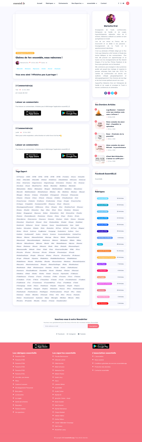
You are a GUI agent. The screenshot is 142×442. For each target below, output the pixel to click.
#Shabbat (59, 270)
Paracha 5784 (102, 211)
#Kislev (19, 231)
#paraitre (20, 301)
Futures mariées (103, 297)
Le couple (101, 277)
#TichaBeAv (20, 279)
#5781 (40, 177)
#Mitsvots (39, 243)
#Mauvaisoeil (21, 240)
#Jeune (52, 225)
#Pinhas (48, 255)
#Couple (66, 201)
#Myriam (71, 243)
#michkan (63, 298)
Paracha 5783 (102, 218)
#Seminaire (20, 270)
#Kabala (35, 228)
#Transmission (37, 282)
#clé (57, 294)
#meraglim (54, 298)
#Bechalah (72, 186)
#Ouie (51, 249)
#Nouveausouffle (22, 249)
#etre (62, 294)
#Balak (46, 186)
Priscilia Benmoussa (61, 356)
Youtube (82, 334)
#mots (77, 298)
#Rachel (30, 261)
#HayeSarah (30, 222)
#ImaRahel (79, 222)
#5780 (34, 177)
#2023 (28, 177)
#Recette (47, 261)
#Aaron (73, 177)
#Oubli (45, 249)
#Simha (41, 273)
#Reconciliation (57, 261)
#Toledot (54, 279)
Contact (104, 3)
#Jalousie (44, 225)
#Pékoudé (26, 258)
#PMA (72, 249)
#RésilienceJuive (38, 267)
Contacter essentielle (102, 370)
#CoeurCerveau (21, 201)
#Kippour (81, 228)
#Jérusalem (27, 228)
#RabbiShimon (21, 261)
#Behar (30, 189)
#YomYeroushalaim (56, 291)
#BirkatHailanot (43, 192)
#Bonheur (74, 192)
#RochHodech (21, 267)
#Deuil (59, 204)
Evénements (63, 3)
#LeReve (70, 231)
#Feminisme (41, 216)
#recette (36, 301)
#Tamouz (31, 276)
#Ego (42, 210)
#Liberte (45, 234)
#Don (60, 207)
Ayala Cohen (59, 391)
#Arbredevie (60, 183)
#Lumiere (53, 234)
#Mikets (72, 240)
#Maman (26, 237)
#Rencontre (20, 264)
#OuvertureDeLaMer (61, 249)
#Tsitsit (75, 282)
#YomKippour (44, 291)
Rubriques (50, 3)
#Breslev (27, 195)
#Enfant (19, 213)
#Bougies (19, 195)
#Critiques (20, 204)
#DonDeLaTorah (70, 207)
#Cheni (34, 198)
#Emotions (67, 210)
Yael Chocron (59, 405)
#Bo (59, 192)
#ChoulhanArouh (67, 198)
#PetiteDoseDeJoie (22, 255)
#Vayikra (45, 288)
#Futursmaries (32, 219)
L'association (99, 356)
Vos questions (102, 303)
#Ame (18, 183)
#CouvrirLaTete (76, 201)
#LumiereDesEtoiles (64, 234)
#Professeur (76, 255)
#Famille (79, 213)
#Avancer (81, 183)
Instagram (71, 334)
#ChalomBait (44, 195)
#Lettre (38, 234)
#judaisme (39, 298)
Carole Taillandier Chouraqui (64, 423)
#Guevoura (42, 219)
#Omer (39, 249)
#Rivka (64, 264)
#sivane (44, 301)
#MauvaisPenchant (73, 237)
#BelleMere (68, 189)
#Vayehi (69, 285)
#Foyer (63, 216)
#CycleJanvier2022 (40, 204)
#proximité (28, 301)
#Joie (71, 225)
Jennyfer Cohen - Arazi (62, 398)
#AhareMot (35, 180)
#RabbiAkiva (44, 258)
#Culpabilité (29, 204)
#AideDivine (52, 180)
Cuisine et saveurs (104, 251)
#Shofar (34, 273)
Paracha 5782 (102, 224)
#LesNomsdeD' (29, 234)
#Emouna (28, 68)
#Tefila (55, 276)
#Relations (67, 261)
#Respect (43, 264)
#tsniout (51, 301)
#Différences (39, 207)
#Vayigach (37, 288)
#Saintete (48, 267)
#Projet (19, 258)
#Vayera (76, 285)
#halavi (19, 298)
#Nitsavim (43, 246)
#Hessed (38, 222)
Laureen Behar (60, 384)
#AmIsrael (82, 180)
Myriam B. (58, 395)
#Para (78, 249)
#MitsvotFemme (29, 243)
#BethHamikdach (30, 192)
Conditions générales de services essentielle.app (111, 363)
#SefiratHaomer (72, 267)
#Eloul (54, 210)
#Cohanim (31, 201)
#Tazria (38, 276)
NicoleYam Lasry (60, 430)
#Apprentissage (49, 183)
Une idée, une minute (104, 238)
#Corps (59, 201)
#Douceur (80, 207)
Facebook (60, 334)
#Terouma (62, 276)
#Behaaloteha (21, 189)
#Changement (54, 195)
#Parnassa (36, 252)
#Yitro (69, 288)
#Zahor (78, 291)
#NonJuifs (63, 246)
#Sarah (56, 267)
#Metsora (55, 240)
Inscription (93, 326)
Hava (56, 381)
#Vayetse (19, 288)
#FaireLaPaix (70, 213)
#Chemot (27, 198)
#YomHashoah (21, 291)
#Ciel (76, 198)
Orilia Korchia (59, 363)
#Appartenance (37, 183)
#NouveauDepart (74, 246)
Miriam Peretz (59, 374)
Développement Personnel (25, 53)
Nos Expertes (77, 3)
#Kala (42, 228)
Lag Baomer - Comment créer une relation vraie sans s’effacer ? (115, 112)
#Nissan (34, 246)
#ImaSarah (20, 225)
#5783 (52, 177)
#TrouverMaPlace (49, 282)
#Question (35, 258)
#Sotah (48, 273)
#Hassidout (20, 222)
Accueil (39, 3)
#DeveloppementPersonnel (25, 207)
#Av (75, 183)
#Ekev (48, 210)
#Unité (43, 68)
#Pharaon (41, 255)
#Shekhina (20, 273)
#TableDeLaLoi (21, 276)
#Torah (61, 279)
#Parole (44, 252)
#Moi (52, 243)
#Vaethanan (44, 285)
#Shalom (67, 270)
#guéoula (77, 294)
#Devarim (66, 204)
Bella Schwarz (59, 367)
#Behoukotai (38, 189)
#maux (47, 298)
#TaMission (74, 273)
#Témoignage (21, 285)
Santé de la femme (104, 283)
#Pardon (27, 252)
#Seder (63, 267)
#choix (51, 294)
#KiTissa (73, 228)
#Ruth (29, 267)
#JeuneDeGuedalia (62, 225)
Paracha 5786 (102, 198)
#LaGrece (33, 231)
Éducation (101, 290)
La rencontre (102, 270)
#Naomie (79, 243)
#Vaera (36, 285)
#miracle (70, 298)
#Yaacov (62, 288)
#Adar (19, 180)
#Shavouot (75, 270)
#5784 (58, 177)
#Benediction (78, 189)
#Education (35, 210)
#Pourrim (56, 255)
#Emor (60, 210)
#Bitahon (52, 192)
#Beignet (47, 189)
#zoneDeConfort (62, 301)
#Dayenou (52, 204)
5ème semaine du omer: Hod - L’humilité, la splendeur (115, 124)
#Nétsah (31, 249)
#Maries (55, 237)
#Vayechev (61, 285)
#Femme (49, 216)
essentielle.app (70, 438)
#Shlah (27, 273)
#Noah (50, 246)
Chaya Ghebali (60, 412)
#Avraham (20, 186)
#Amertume (26, 183)
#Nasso (19, 246)
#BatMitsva (63, 186)
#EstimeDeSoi (54, 213)
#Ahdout (44, 180)
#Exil (62, 213)
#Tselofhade (67, 282)
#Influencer (29, 225)
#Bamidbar (53, 186)
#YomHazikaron (32, 291)
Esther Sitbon (59, 419)
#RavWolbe (38, 261)
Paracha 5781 (102, 231)
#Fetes (57, 216)
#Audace (69, 183)
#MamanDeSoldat (37, 237)
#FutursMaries (21, 219)
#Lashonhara (62, 231)
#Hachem (59, 219)
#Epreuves (36, 68)
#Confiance (40, 201)
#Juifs (77, 225)
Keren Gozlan (59, 402)
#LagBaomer (42, 231)
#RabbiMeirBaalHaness (57, 258)
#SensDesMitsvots (31, 270)
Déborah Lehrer (60, 360)
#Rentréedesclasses (32, 264)
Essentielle (98, 179)
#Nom (56, 246)
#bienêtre (35, 294)
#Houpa (71, 222)
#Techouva (47, 276)
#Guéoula (57, 68)
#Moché (46, 243)
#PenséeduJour (62, 252)
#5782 (46, 177)
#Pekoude (52, 252)
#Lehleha (19, 234)
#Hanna (73, 219)
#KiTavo (58, 228)
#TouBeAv (82, 279)
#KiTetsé (66, 228)
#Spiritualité (65, 273)
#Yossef (66, 291)
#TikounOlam (44, 279)
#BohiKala (65, 192)
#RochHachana (73, 264)
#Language (51, 231)
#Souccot (56, 273)
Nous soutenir (99, 360)
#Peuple (32, 255)
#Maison (19, 237)
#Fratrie (70, 216)
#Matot (63, 237)
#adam (27, 294)
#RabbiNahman (72, 258)
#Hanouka (81, 219)
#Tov (28, 282)
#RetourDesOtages (54, 264)
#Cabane (35, 195)
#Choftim (57, 198)
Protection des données (103, 367)
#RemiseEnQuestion (79, 261)
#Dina (47, 207)
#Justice (19, 228)
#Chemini (19, 198)
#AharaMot (26, 180)
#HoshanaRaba (54, 222)
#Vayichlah (28, 288)
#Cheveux (49, 198)
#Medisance (46, 240)
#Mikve (79, 240)
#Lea (77, 231)
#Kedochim (50, 228)
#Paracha (20, 252)
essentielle (91, 3)
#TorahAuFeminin (71, 279)
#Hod (45, 222)
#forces (68, 294)
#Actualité (81, 177)
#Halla (66, 219)
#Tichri (28, 279)
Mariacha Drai (24, 62)
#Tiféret (35, 279)
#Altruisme (73, 180)
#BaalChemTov (36, 186)
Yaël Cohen (58, 426)
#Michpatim (63, 240)
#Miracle (19, 243)
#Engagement (28, 213)
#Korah (25, 231)
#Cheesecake (74, 195)
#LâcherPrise (77, 234)
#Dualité (26, 210)
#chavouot (44, 294)
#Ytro (72, 291)
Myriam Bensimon (61, 409)
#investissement (29, 298)
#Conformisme (50, 201)
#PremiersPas (65, 255)
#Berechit (20, 68)
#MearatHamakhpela (33, 240)
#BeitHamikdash (57, 189)
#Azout (27, 186)
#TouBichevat (21, 282)
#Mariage (48, 237)
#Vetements (53, 288)
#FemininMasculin (29, 216)
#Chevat (41, 198)
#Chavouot (64, 195)
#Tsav (59, 282)
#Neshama (26, 246)
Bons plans (101, 264)
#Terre (70, 276)
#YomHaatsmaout (78, 288)
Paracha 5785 (102, 205)
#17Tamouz (20, 177)
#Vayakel (53, 285)
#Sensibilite (43, 270)
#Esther (45, 213)
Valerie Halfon (59, 416)
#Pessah (71, 252)
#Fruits (77, 216)
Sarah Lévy (58, 377)
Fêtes (100, 244)
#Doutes (19, 210)
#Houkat (63, 222)
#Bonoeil (82, 192)
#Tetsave (77, 276)
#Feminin (19, 216)
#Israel (50, 68)
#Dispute (54, 207)
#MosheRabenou (61, 243)
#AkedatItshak (63, 180)
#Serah (51, 270)
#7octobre (66, 177)
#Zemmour (20, 294)
